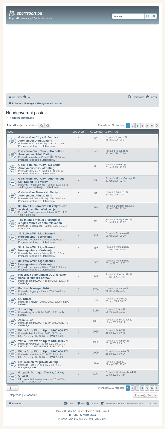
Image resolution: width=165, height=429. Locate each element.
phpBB (71, 411)
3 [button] (137, 125)
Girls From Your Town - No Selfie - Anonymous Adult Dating (41, 153)
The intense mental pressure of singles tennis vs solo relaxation (40, 221)
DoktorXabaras (36, 212)
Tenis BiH (25, 228)
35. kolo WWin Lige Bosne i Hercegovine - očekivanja (36, 235)
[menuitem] (27, 97)
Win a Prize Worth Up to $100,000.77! (43, 330)
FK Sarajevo (28, 214)
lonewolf (33, 302)
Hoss (31, 365)
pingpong (33, 291)
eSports (22, 294)
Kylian (32, 312)
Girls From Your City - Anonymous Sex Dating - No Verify (41, 180)
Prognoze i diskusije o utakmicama (36, 146)
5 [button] (147, 125)
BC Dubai (24, 299)
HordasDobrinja (37, 184)
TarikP (32, 333)
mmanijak (34, 344)
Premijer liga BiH (27, 367)
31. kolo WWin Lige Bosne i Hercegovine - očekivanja (36, 262)
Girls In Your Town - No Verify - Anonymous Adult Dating (39, 194)
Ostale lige (23, 283)
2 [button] (132, 125)
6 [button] (152, 125)
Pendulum (34, 239)
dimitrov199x (35, 280)
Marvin (32, 171)
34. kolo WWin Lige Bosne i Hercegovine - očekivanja (36, 249)
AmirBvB (33, 198)
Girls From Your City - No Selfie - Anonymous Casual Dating (40, 166)
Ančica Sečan (89, 415)
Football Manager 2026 (33, 288)
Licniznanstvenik (42, 379)
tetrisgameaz (35, 226)
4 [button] (142, 125)
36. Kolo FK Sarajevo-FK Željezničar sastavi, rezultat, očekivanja (42, 207)
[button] (157, 125)
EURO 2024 (35, 381)
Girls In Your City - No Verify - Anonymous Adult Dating (38, 139)
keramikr (33, 157)
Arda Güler (25, 320)
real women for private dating (38, 362)
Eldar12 (33, 143)
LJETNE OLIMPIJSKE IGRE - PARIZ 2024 (40, 336)
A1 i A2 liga (26, 309)
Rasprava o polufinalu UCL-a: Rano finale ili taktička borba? (42, 276)
